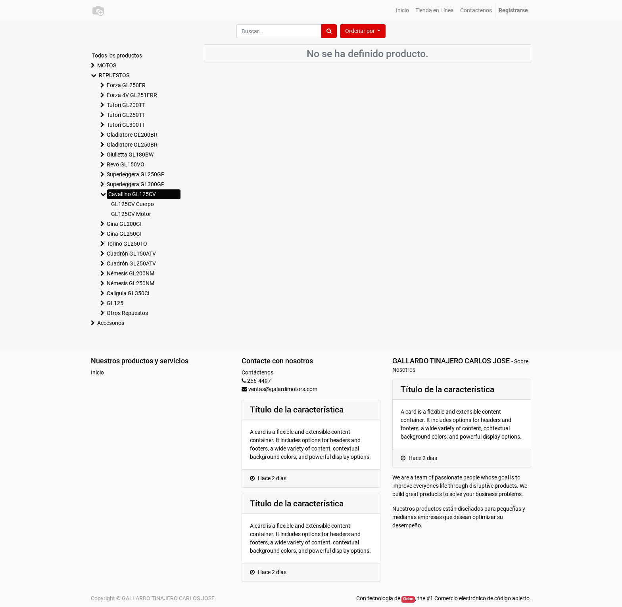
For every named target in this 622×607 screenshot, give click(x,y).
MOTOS (106, 65)
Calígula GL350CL (129, 293)
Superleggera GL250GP (136, 174)
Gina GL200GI (124, 224)
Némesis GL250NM (130, 283)
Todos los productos (117, 55)
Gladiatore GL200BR (132, 135)
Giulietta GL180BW (130, 154)
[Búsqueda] (329, 31)
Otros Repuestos (127, 313)
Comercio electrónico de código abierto (482, 598)
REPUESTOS (114, 75)
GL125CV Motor (131, 214)
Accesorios (110, 323)
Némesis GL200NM (130, 273)
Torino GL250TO (127, 244)
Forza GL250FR (126, 85)
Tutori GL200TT (126, 105)
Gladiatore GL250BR (132, 144)
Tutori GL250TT (126, 115)
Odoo (408, 598)
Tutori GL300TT (126, 125)
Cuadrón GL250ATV (131, 263)
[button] (363, 31)
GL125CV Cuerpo (132, 204)
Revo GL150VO (125, 164)
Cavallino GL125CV (132, 194)
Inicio (97, 372)
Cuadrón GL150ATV (131, 253)
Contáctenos (257, 372)
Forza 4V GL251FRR (132, 95)
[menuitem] (402, 10)
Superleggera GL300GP (136, 184)
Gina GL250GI (124, 234)
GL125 (115, 303)
